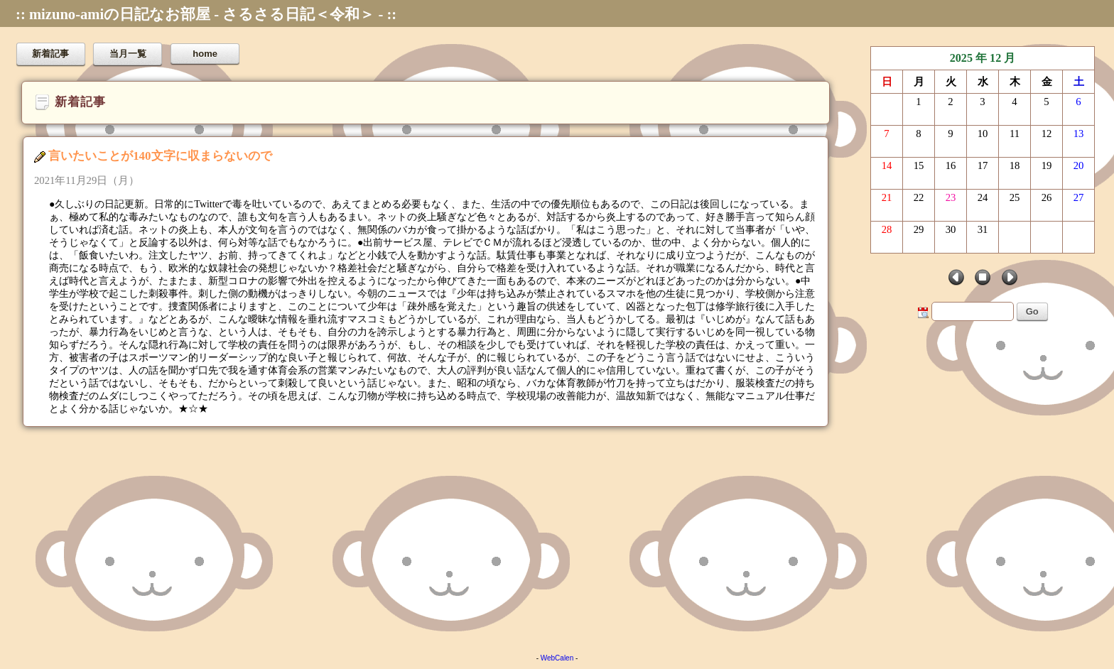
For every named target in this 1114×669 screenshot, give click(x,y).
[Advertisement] (426, 536)
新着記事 (50, 53)
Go (1032, 311)
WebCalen (557, 658)
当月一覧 (127, 53)
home (205, 53)
